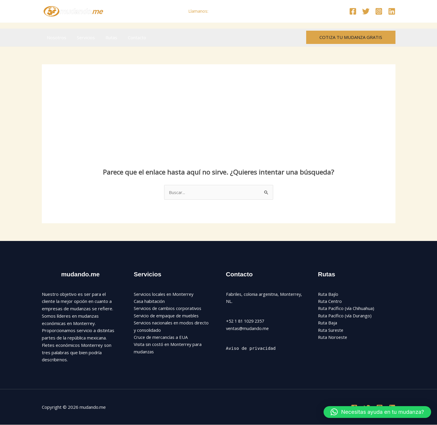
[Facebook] (353, 11)
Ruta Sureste (331, 331)
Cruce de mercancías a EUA (161, 338)
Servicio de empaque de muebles (167, 316)
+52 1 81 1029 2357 (247, 321)
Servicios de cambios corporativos (168, 309)
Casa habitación (149, 301)
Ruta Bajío (328, 294)
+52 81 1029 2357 (229, 11)
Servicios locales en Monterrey (165, 294)
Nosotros (56, 37)
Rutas (107, 37)
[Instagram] (378, 11)
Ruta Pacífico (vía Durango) (345, 316)
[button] (350, 37)
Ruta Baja (327, 323)
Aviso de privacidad (251, 348)
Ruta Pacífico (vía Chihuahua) (346, 309)
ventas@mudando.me (248, 328)
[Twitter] (366, 11)
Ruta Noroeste (333, 338)
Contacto (131, 37)
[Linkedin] (391, 11)
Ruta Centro (330, 301)
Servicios (84, 37)
